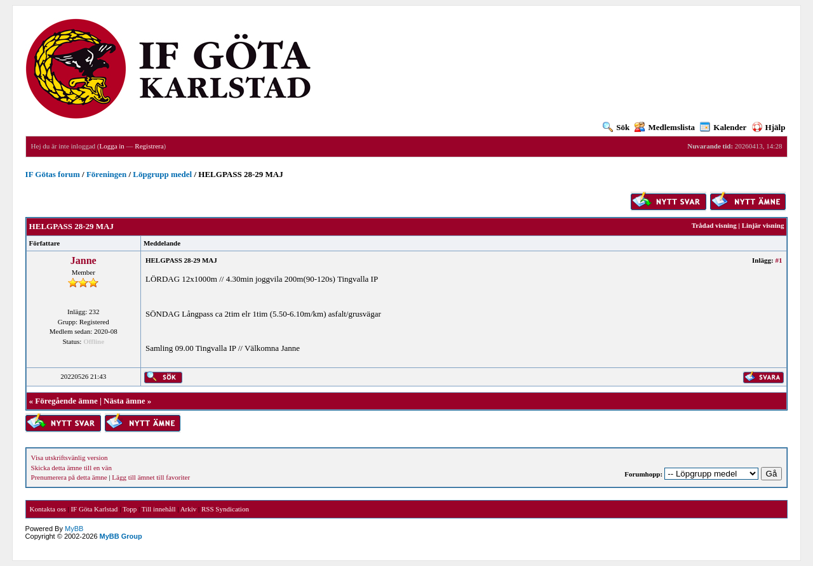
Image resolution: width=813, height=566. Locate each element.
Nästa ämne (124, 400)
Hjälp (769, 127)
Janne (84, 260)
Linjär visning (763, 225)
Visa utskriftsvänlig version (69, 457)
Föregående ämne (66, 400)
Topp (130, 509)
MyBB (74, 528)
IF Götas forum (52, 174)
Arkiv (188, 509)
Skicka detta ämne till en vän (71, 467)
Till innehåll (159, 509)
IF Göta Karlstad (94, 509)
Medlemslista (665, 127)
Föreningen (106, 174)
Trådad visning (714, 225)
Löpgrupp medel (162, 174)
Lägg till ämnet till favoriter (151, 477)
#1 (778, 260)
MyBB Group (121, 536)
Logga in (111, 146)
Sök (616, 127)
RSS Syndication (225, 509)
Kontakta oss (48, 509)
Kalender (723, 127)
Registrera (149, 146)
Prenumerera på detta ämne (69, 477)
